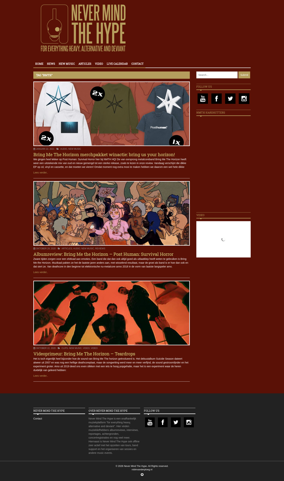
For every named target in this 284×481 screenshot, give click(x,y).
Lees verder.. (40, 172)
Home (39, 64)
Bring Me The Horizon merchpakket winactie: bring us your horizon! (104, 154)
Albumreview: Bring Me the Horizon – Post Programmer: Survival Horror (103, 254)
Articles (84, 64)
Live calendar (117, 64)
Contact (137, 64)
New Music (67, 64)
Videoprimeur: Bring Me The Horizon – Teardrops (84, 354)
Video (99, 64)
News (51, 64)
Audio (63, 149)
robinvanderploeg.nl (142, 469)
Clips (65, 348)
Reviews (100, 248)
